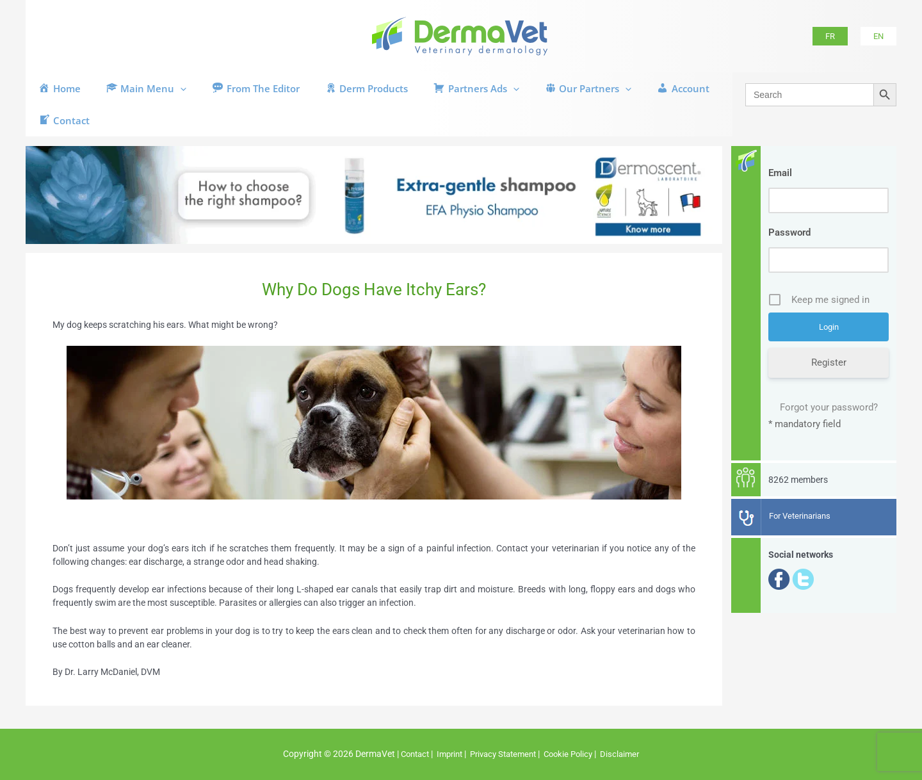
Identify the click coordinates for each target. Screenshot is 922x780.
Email (780, 173)
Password (789, 232)
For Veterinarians (803, 516)
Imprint (445, 754)
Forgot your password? (829, 408)
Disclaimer (628, 754)
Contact (407, 754)
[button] (830, 36)
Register (828, 363)
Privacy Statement (503, 754)
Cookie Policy (574, 754)
